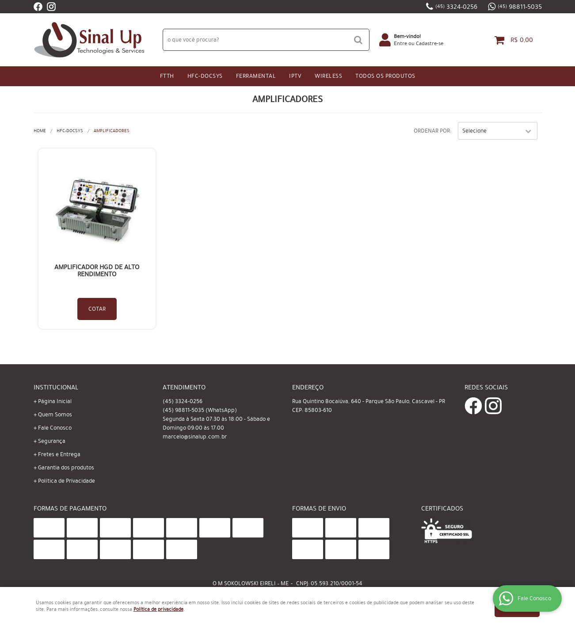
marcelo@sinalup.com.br (195, 436)
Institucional (56, 387)
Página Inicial (55, 401)
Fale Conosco (55, 427)
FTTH (167, 76)
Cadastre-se (429, 43)
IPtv (295, 76)
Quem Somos (55, 414)
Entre (400, 43)
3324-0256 (456, 6)
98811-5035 (520, 6)
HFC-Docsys (205, 76)
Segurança (51, 441)
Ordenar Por (432, 130)
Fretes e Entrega (59, 454)
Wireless (328, 76)
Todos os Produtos (385, 76)
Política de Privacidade (66, 480)
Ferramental (256, 76)
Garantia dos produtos (66, 467)
